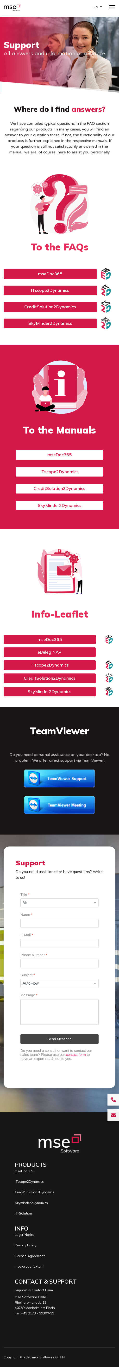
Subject (27, 975)
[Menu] (112, 7)
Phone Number (33, 955)
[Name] (59, 923)
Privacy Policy (25, 1245)
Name (26, 914)
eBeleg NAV (50, 652)
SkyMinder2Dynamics (50, 323)
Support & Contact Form (34, 1290)
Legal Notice (25, 1234)
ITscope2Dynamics (50, 290)
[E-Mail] (59, 943)
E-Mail (26, 935)
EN (96, 7)
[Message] (59, 1012)
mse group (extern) (29, 1266)
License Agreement (30, 1256)
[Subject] (59, 983)
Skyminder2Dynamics (31, 1203)
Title (25, 894)
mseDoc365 (50, 274)
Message (29, 995)
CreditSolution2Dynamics (50, 306)
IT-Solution (23, 1213)
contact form (76, 1054)
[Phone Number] (59, 963)
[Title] (59, 902)
